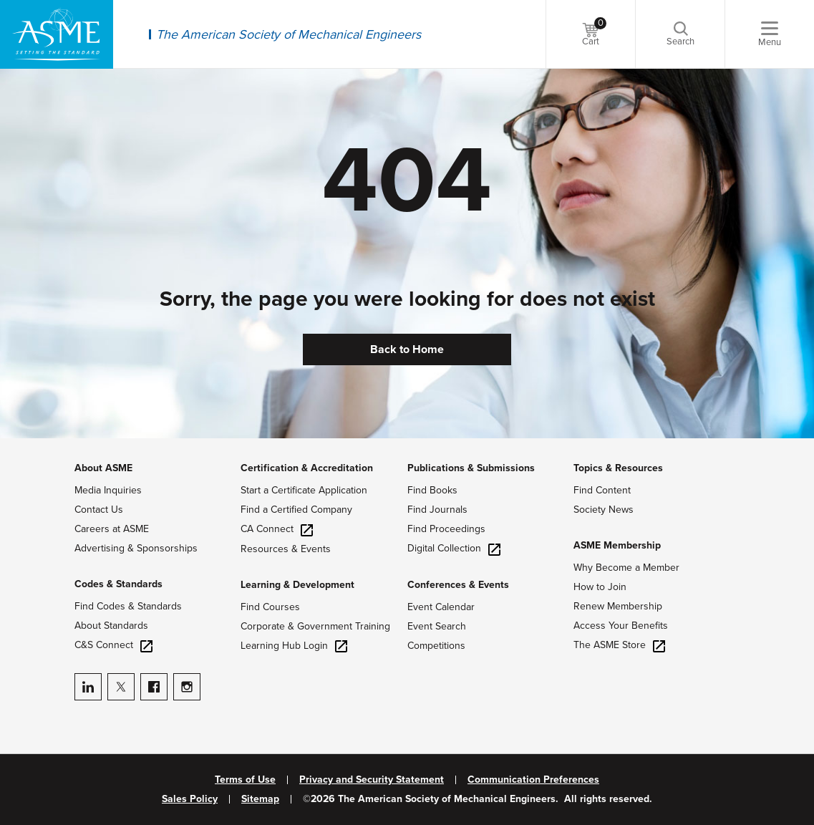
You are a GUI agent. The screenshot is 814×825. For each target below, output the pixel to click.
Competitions (436, 646)
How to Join (599, 587)
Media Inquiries (108, 490)
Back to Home (407, 349)
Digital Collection (453, 548)
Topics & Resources (618, 468)
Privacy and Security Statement (371, 780)
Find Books (432, 490)
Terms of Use (245, 780)
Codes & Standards (118, 584)
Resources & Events (286, 549)
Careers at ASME (111, 529)
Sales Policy (190, 799)
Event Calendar (441, 607)
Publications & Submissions (471, 468)
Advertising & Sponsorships (136, 548)
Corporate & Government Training (315, 626)
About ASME (103, 468)
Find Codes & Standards (128, 606)
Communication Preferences (533, 780)
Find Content (602, 490)
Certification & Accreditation (307, 468)
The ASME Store (619, 645)
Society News (603, 509)
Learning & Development (297, 585)
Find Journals (437, 509)
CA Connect (277, 529)
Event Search (436, 626)
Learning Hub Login (294, 646)
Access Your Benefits (620, 625)
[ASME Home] (56, 34)
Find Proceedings (446, 529)
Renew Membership (617, 606)
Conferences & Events (458, 585)
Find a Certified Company (296, 509)
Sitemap (260, 799)
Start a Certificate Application (304, 490)
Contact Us (98, 509)
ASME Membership (617, 545)
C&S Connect (113, 645)
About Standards (111, 625)
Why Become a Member (626, 567)
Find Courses (270, 607)
